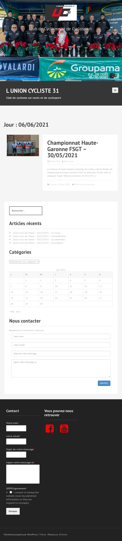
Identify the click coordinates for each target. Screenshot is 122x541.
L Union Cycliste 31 (32, 90)
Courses (53, 184)
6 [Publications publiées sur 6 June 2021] (100, 280)
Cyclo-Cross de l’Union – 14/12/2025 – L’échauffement (39, 236)
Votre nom (13, 422)
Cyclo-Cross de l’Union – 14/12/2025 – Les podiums (38, 242)
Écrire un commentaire (85, 184)
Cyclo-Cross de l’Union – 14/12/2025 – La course (36, 232)
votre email (13, 436)
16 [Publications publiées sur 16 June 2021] (41, 292)
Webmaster (69, 161)
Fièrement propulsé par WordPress (20, 534)
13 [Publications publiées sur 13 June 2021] (100, 286)
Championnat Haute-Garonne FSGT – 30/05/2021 (72, 149)
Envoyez (104, 383)
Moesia (51, 534)
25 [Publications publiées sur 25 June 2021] (71, 298)
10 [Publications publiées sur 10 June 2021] (56, 286)
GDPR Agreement (17, 488)
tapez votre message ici (20, 462)
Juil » (18, 311)
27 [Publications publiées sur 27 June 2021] (100, 298)
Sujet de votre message (20, 449)
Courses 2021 (64, 184)
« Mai (11, 311)
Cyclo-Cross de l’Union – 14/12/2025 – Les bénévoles (39, 239)
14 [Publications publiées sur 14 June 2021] (12, 292)
